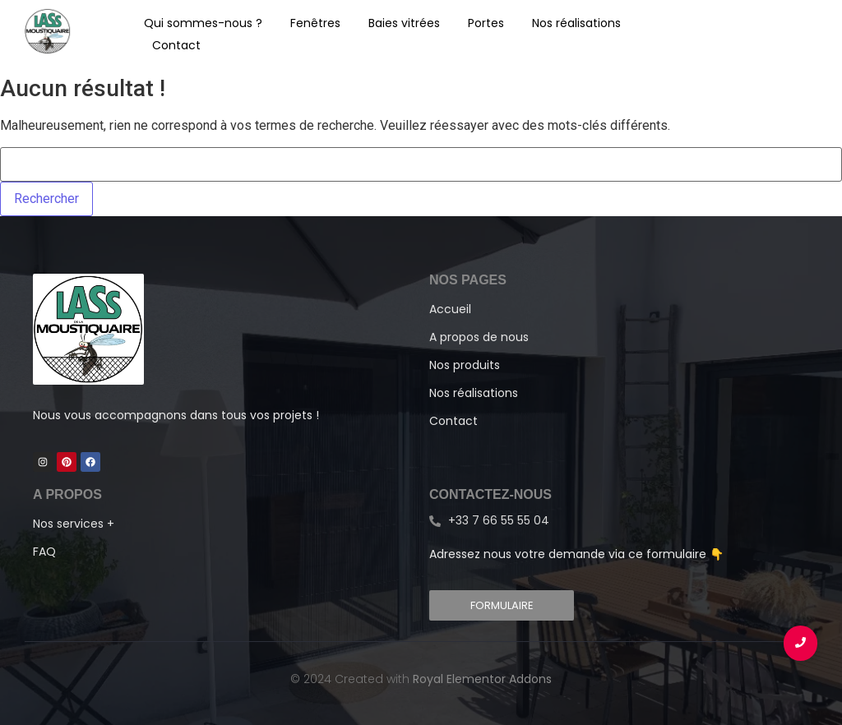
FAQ (44, 551)
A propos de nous (479, 337)
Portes (486, 23)
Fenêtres (315, 23)
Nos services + (73, 523)
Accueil (450, 309)
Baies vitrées (404, 23)
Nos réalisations (576, 23)
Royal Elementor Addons (482, 679)
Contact (176, 45)
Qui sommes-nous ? (203, 23)
